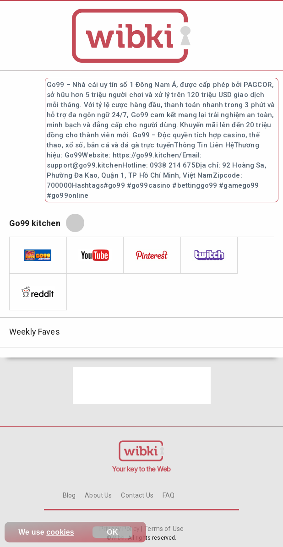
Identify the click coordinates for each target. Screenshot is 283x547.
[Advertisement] (142, 385)
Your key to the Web (141, 469)
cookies (60, 532)
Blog (69, 495)
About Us (98, 495)
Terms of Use (163, 528)
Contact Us (137, 495)
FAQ (168, 495)
